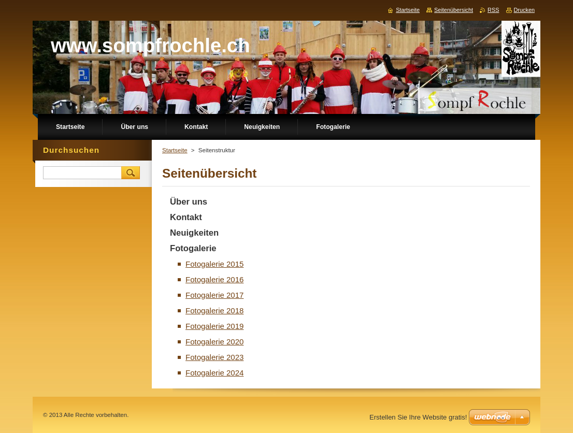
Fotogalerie (193, 248)
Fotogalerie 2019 (214, 326)
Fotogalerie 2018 (214, 310)
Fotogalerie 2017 (214, 295)
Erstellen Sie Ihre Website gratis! (418, 417)
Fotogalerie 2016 (214, 279)
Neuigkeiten (194, 233)
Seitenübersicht (453, 10)
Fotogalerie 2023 (214, 357)
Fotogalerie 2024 (214, 372)
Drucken (524, 10)
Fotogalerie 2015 (214, 263)
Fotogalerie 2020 (214, 341)
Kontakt (186, 217)
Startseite (175, 150)
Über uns (188, 202)
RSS (493, 10)
